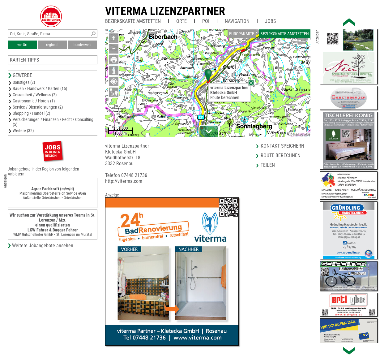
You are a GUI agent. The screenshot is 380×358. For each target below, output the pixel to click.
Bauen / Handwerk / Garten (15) (40, 88)
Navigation (237, 21)
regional (52, 45)
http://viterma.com (123, 181)
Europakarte (241, 33)
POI (205, 21)
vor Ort (22, 45)
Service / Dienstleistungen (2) (38, 107)
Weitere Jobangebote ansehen (42, 245)
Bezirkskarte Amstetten (133, 21)
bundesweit (82, 45)
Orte (181, 21)
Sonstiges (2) (24, 82)
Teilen (268, 165)
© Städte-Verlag (300, 134)
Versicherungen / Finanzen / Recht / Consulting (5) (53, 122)
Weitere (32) (23, 130)
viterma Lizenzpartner (165, 11)
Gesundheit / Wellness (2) (35, 94)
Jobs (270, 21)
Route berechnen (224, 97)
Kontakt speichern (282, 146)
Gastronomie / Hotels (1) (34, 100)
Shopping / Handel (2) (31, 113)
